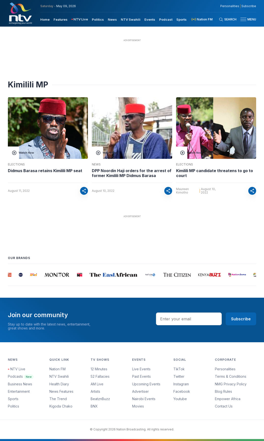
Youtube (180, 399)
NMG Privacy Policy (231, 384)
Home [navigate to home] (45, 19)
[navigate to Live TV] (79, 19)
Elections (16, 164)
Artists (95, 391)
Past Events (141, 376)
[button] (246, 19)
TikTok (179, 369)
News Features (61, 391)
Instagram (181, 384)
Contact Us (224, 406)
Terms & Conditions (230, 376)
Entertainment (19, 391)
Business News (20, 384)
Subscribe (241, 318)
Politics (13, 406)
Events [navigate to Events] (149, 19)
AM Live (97, 384)
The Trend (58, 399)
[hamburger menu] (243, 19)
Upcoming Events (146, 384)
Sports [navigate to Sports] (181, 19)
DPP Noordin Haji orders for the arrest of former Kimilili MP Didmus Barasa (131, 173)
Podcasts (21, 376)
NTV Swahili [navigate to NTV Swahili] (130, 19)
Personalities (225, 369)
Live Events (141, 369)
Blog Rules (223, 391)
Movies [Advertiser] (138, 406)
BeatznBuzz (100, 399)
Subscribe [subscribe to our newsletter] (248, 6)
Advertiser (140, 391)
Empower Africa (227, 399)
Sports (13, 399)
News (96, 164)
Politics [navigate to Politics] (98, 19)
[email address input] (189, 318)
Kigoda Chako (60, 406)
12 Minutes (99, 369)
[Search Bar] (227, 19)
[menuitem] (45, 19)
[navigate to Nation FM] (202, 19)
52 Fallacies (100, 376)
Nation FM (57, 369)
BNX (94, 406)
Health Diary (59, 384)
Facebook (181, 391)
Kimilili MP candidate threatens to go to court (214, 173)
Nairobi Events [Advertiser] (143, 399)
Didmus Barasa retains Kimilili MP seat (45, 170)
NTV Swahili (59, 376)
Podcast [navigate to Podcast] (165, 19)
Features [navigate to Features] (61, 19)
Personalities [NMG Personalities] (229, 6)
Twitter (178, 376)
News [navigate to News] (112, 19)
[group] (9, 275)
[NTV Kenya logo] (20, 13)
